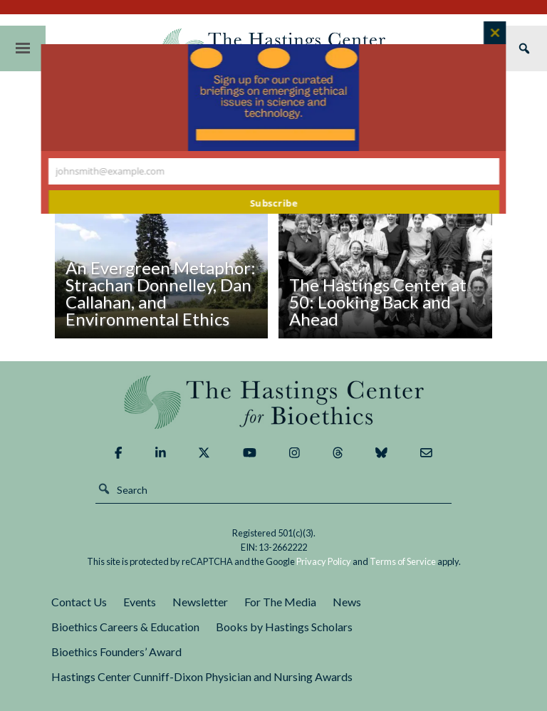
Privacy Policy (323, 561)
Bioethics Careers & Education (125, 626)
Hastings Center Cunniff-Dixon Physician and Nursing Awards (202, 676)
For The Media (280, 601)
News (347, 601)
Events (139, 601)
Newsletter (200, 601)
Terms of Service (403, 561)
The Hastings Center (273, 402)
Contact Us (79, 601)
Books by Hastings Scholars (284, 626)
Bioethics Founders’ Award (116, 651)
